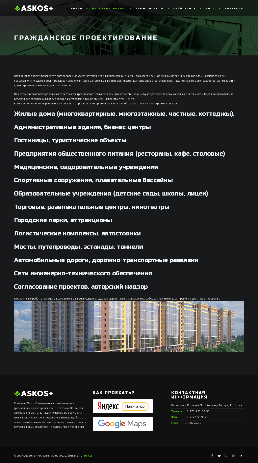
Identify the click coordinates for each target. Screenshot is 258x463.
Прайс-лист (184, 8)
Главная (74, 8)
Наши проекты (149, 8)
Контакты (234, 8)
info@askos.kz (194, 423)
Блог (210, 8)
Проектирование (109, 8)
